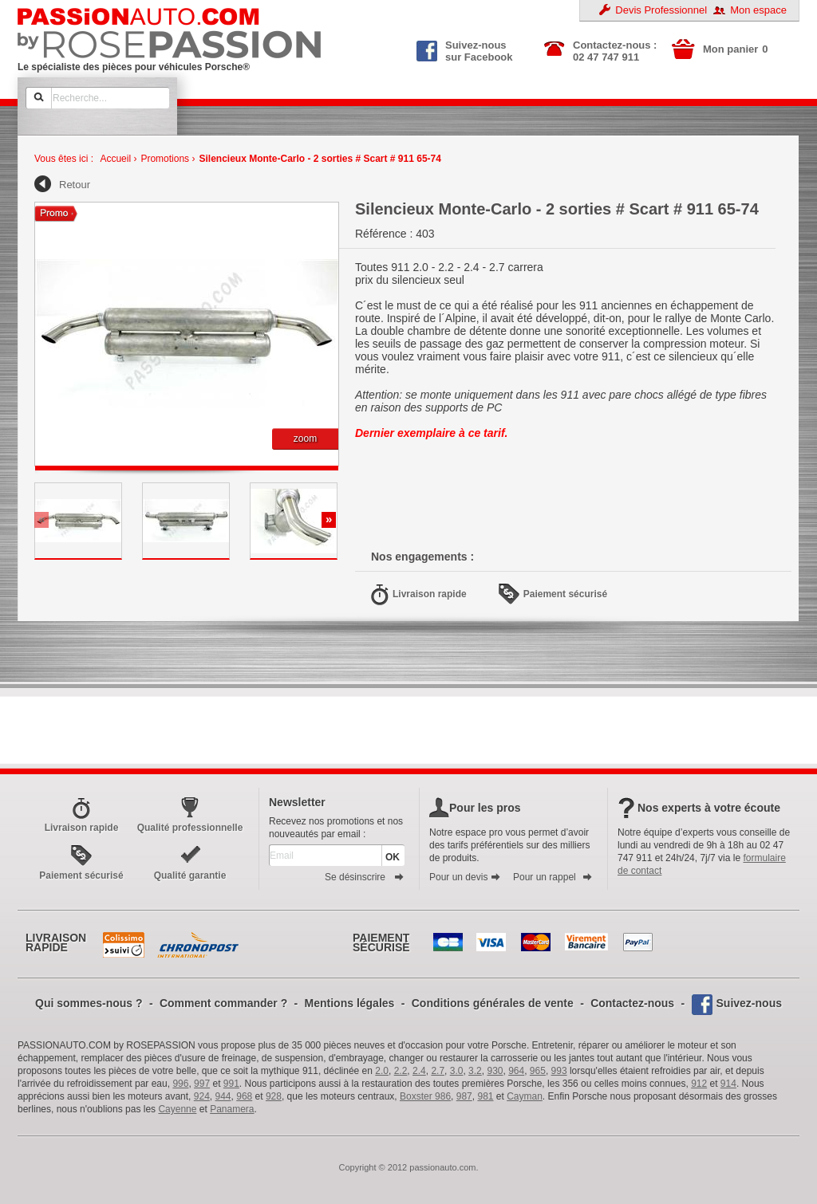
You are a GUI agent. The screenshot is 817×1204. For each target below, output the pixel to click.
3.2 (475, 1070)
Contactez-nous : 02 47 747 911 (615, 51)
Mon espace (758, 10)
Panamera (232, 1109)
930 (495, 1070)
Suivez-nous (749, 1003)
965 (538, 1070)
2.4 (419, 1070)
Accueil (115, 158)
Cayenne (177, 1109)
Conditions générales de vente (493, 1003)
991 (231, 1083)
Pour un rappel (553, 877)
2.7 (437, 1070)
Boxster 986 (425, 1096)
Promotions (164, 158)
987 (464, 1096)
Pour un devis (465, 877)
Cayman (525, 1096)
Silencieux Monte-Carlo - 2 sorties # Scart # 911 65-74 (319, 158)
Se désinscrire (365, 877)
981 (485, 1096)
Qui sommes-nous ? (89, 1003)
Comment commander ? (223, 1003)
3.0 (457, 1070)
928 (274, 1096)
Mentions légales (350, 1003)
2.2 (401, 1070)
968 (244, 1096)
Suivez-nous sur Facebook (464, 49)
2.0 (382, 1070)
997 (202, 1083)
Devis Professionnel (661, 10)
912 (699, 1083)
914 (728, 1083)
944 (223, 1096)
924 (202, 1096)
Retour (74, 185)
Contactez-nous (632, 1003)
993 (559, 1070)
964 (516, 1070)
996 (180, 1083)
